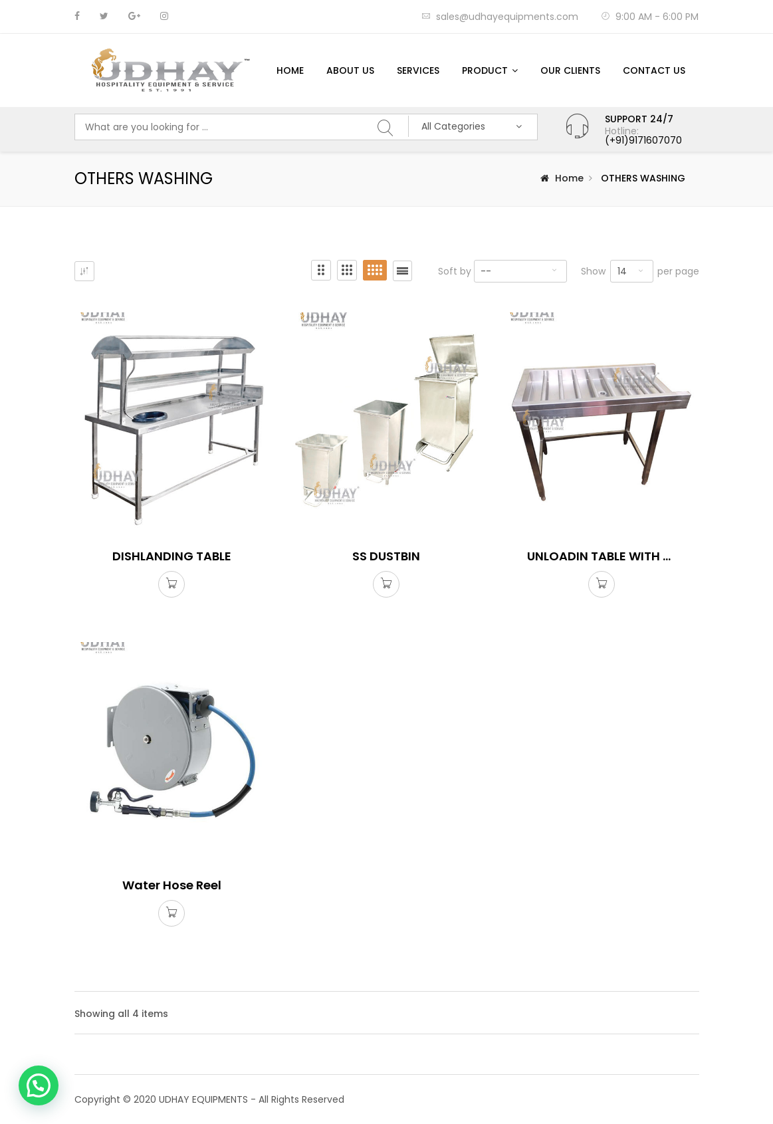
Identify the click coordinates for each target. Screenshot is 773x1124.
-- (486, 271)
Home (290, 70)
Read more (171, 586)
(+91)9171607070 (643, 140)
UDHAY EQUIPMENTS (203, 1099)
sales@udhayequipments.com (499, 16)
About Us (350, 70)
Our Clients (570, 70)
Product (485, 70)
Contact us (654, 70)
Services (418, 70)
